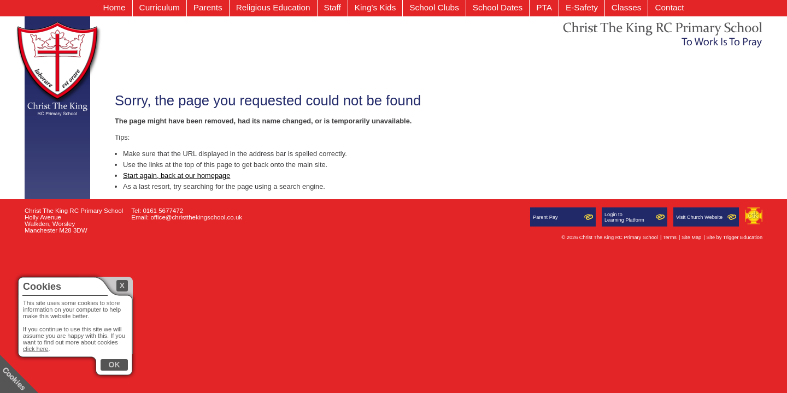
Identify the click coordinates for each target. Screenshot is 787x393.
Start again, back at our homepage (176, 175)
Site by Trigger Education (734, 237)
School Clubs (434, 7)
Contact (669, 7)
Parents (207, 7)
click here (35, 349)
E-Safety (582, 7)
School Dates (497, 7)
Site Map (691, 237)
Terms (670, 237)
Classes (627, 7)
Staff (332, 7)
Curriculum (159, 7)
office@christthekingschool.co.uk (196, 217)
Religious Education (273, 7)
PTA (544, 7)
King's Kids (375, 7)
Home (114, 7)
